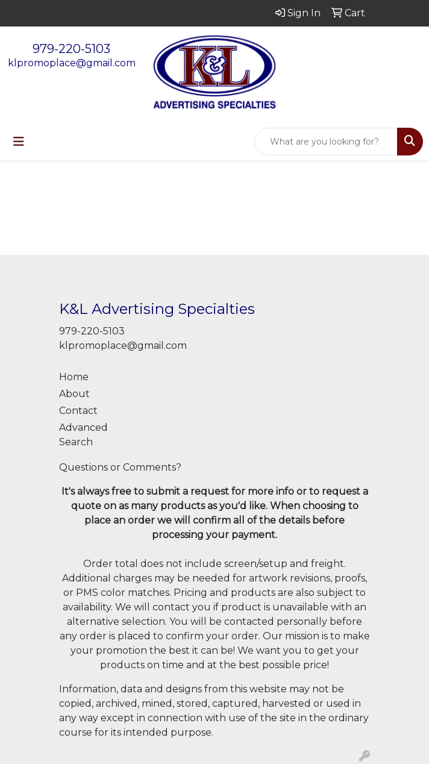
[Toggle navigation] (18, 141)
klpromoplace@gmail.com (72, 63)
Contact (78, 410)
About (74, 393)
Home (74, 377)
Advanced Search (83, 435)
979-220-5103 (71, 49)
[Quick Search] (326, 141)
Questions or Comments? (120, 467)
